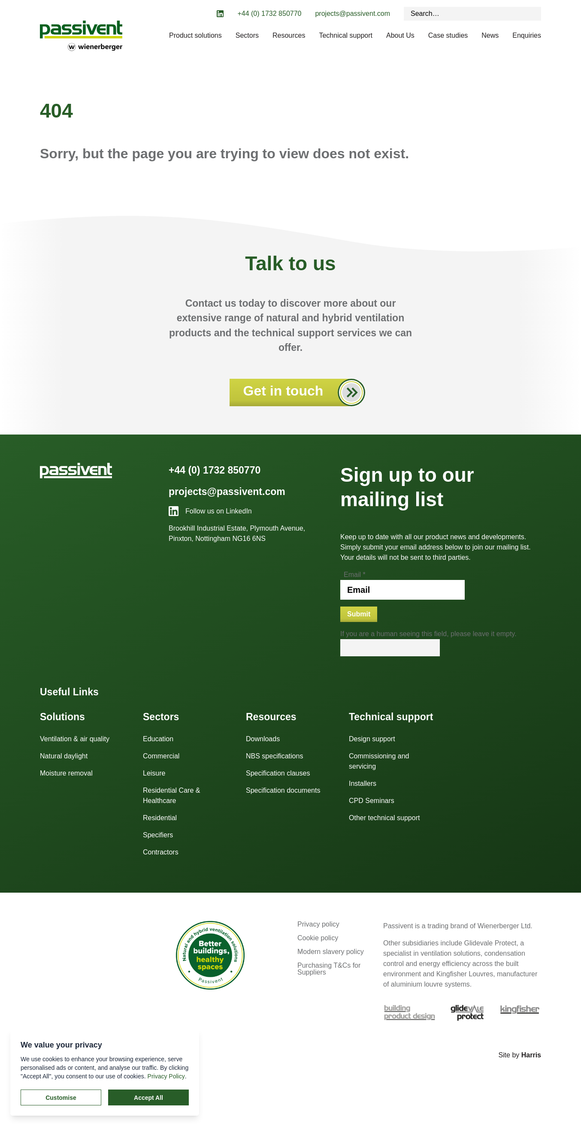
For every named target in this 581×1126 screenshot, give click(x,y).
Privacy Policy (166, 1076)
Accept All (148, 1097)
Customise (60, 1097)
